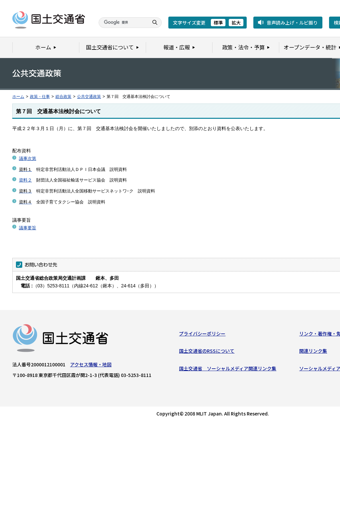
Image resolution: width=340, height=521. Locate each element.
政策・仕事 (40, 96)
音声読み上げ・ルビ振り (292, 22)
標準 (218, 22)
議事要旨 (27, 227)
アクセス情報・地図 (91, 365)
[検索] (123, 23)
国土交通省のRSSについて (206, 351)
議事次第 (27, 158)
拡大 (236, 22)
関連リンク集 (313, 351)
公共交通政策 (89, 96)
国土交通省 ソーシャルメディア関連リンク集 (227, 369)
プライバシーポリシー (202, 334)
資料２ (25, 180)
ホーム (18, 96)
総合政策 (63, 96)
